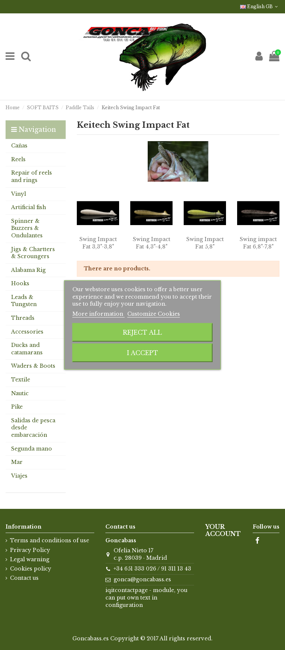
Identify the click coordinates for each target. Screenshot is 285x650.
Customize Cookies (153, 314)
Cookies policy (30, 568)
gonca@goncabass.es (142, 579)
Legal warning (29, 559)
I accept (142, 353)
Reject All (142, 332)
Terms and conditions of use (49, 540)
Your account (223, 530)
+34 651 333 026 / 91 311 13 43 (152, 568)
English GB (259, 6)
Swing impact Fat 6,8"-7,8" (258, 243)
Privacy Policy (30, 550)
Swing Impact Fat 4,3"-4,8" (151, 243)
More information (98, 314)
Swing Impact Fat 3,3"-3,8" (98, 243)
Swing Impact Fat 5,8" (205, 243)
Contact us (24, 578)
